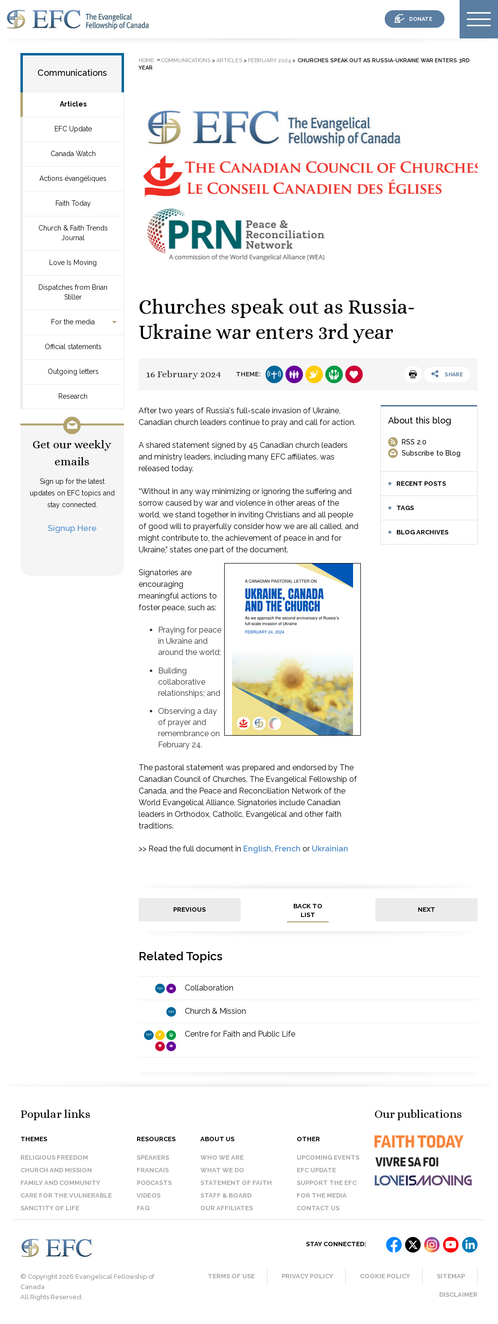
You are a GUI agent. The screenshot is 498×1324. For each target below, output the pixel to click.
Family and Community (60, 1182)
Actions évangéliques (73, 178)
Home (146, 60)
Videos (148, 1195)
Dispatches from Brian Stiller (72, 292)
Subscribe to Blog (431, 453)
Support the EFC (326, 1182)
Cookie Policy (385, 1276)
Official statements (73, 347)
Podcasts (154, 1182)
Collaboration (209, 987)
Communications (72, 73)
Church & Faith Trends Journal (73, 233)
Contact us (318, 1208)
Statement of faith (236, 1182)
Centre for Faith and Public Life (240, 1034)
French (288, 848)
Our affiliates (226, 1208)
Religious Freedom (54, 1157)
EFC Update (73, 129)
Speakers (153, 1157)
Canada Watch (73, 154)
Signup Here (72, 528)
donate (420, 19)
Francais (153, 1170)
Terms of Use (231, 1276)
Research (73, 396)
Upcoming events (328, 1157)
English (257, 848)
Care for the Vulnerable (66, 1195)
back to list (307, 910)
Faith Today (73, 203)
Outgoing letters (73, 371)
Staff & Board (225, 1195)
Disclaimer (458, 1294)
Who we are (222, 1157)
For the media (73, 322)
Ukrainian (330, 848)
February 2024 (269, 60)
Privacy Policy (307, 1276)
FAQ (143, 1208)
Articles (73, 104)
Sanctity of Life (49, 1208)
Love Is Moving (73, 262)
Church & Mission (215, 1011)
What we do (222, 1170)
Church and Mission (56, 1170)
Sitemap (451, 1276)
